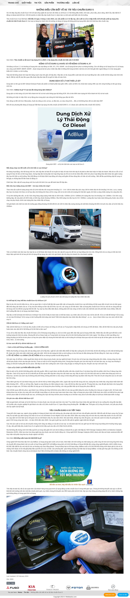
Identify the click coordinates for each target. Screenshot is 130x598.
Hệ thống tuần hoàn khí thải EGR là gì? (28, 438)
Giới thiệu (26, 3)
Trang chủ (13, 3)
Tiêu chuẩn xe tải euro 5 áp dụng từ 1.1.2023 (30, 60)
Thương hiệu (63, 3)
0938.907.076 (109, 594)
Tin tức (38, 3)
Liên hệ (75, 3)
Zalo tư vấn (123, 594)
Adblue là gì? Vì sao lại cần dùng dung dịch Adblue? (33, 90)
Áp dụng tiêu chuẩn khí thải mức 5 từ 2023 (63, 60)
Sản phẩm (49, 3)
